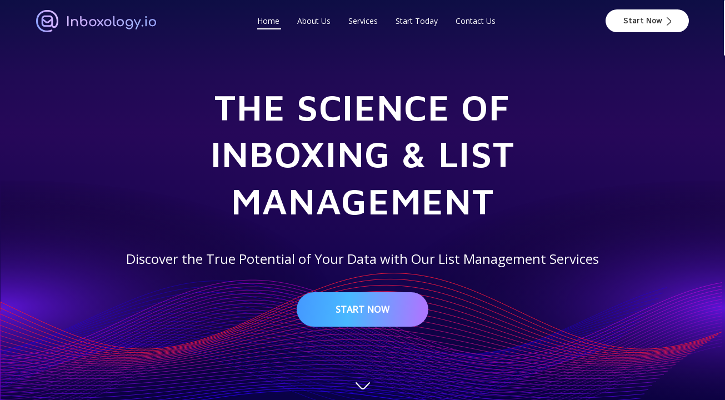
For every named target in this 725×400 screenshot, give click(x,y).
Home (268, 21)
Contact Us (476, 21)
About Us (314, 21)
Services (363, 21)
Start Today (417, 21)
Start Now (647, 21)
